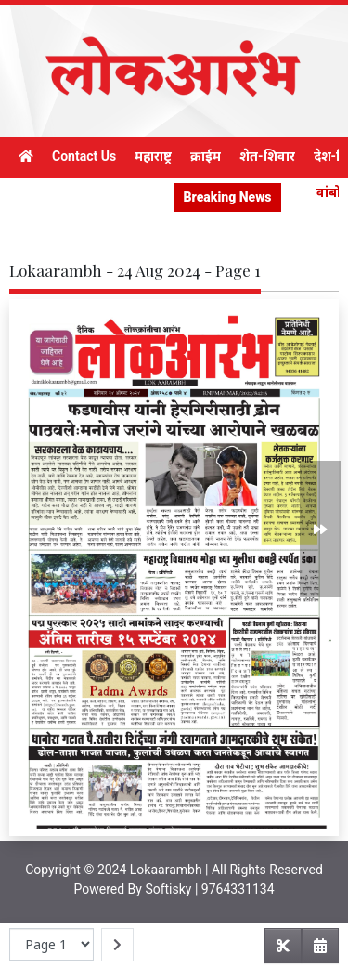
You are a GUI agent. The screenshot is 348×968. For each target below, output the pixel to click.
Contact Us (84, 156)
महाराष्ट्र (153, 156)
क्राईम (205, 156)
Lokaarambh (166, 869)
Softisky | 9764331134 (209, 889)
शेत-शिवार (267, 156)
